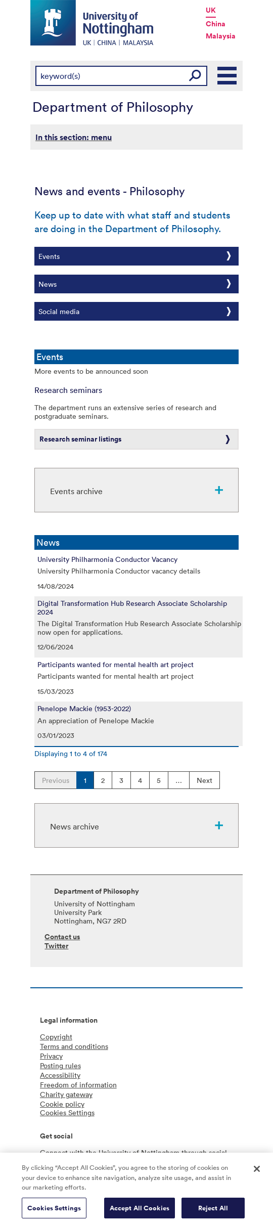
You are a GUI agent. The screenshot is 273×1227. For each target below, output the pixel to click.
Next (204, 780)
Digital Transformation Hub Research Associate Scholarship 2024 (132, 607)
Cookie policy (62, 1104)
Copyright (56, 1036)
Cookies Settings (54, 1211)
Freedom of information (78, 1084)
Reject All (213, 1211)
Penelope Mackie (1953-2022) (84, 709)
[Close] (257, 1172)
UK (211, 10)
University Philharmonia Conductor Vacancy (107, 559)
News (47, 284)
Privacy (51, 1056)
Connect (54, 1152)
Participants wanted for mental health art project (115, 665)
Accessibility (60, 1075)
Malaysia (221, 36)
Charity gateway (66, 1094)
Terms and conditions (74, 1046)
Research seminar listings (80, 439)
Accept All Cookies (139, 1211)
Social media (58, 311)
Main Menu (227, 76)
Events (49, 256)
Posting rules (60, 1065)
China (215, 24)
